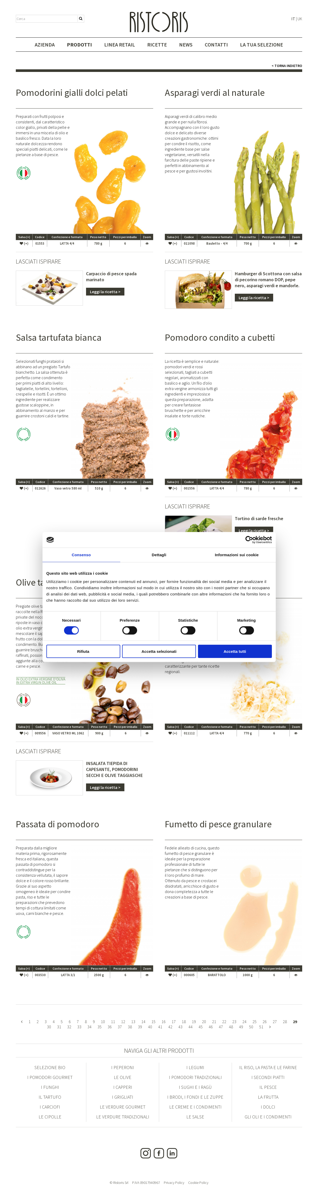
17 (174, 1021)
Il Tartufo (50, 1097)
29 (295, 1021)
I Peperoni (122, 1067)
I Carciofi (50, 1107)
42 (170, 1026)
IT (293, 18)
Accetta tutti (235, 651)
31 (59, 1026)
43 (180, 1026)
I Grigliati (122, 1097)
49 (241, 1026)
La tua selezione (261, 44)
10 (103, 1021)
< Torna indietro (287, 65)
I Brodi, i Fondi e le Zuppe (195, 1097)
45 (201, 1026)
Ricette (157, 44)
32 (69, 1026)
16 (163, 1021)
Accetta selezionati (159, 651)
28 (285, 1021)
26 (265, 1021)
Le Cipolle (50, 1117)
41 (160, 1026)
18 (184, 1021)
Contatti (216, 44)
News (186, 44)
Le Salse (195, 1117)
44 (190, 1026)
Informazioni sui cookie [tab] (237, 555)
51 (261, 1026)
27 (275, 1021)
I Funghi (50, 1087)
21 (214, 1021)
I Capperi (122, 1087)
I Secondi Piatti (268, 1077)
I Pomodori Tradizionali (195, 1077)
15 (153, 1021)
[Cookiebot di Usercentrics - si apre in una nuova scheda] (249, 540)
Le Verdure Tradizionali (122, 1117)
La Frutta (268, 1097)
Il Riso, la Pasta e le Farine (268, 1067)
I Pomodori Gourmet (50, 1077)
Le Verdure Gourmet (122, 1107)
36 (110, 1026)
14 (143, 1021)
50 (251, 1026)
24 (244, 1021)
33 (79, 1026)
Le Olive (122, 1077)
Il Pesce (268, 1087)
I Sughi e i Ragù (195, 1087)
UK (300, 18)
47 (221, 1026)
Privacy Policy (174, 1182)
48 (231, 1026)
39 (140, 1026)
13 (133, 1021)
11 (113, 1021)
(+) (24, 243)
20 (204, 1021)
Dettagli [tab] (159, 555)
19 (194, 1021)
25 (254, 1021)
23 (234, 1021)
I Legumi (195, 1067)
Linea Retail (119, 44)
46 (211, 1026)
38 (130, 1026)
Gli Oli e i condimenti (268, 1117)
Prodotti (79, 44)
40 (150, 1026)
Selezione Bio (49, 1067)
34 (89, 1026)
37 (120, 1026)
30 (49, 1026)
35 (99, 1026)
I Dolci (268, 1107)
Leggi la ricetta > (105, 291)
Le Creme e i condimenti (195, 1107)
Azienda (45, 44)
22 (224, 1021)
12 (123, 1021)
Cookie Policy (198, 1182)
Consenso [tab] (81, 555)
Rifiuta (83, 651)
